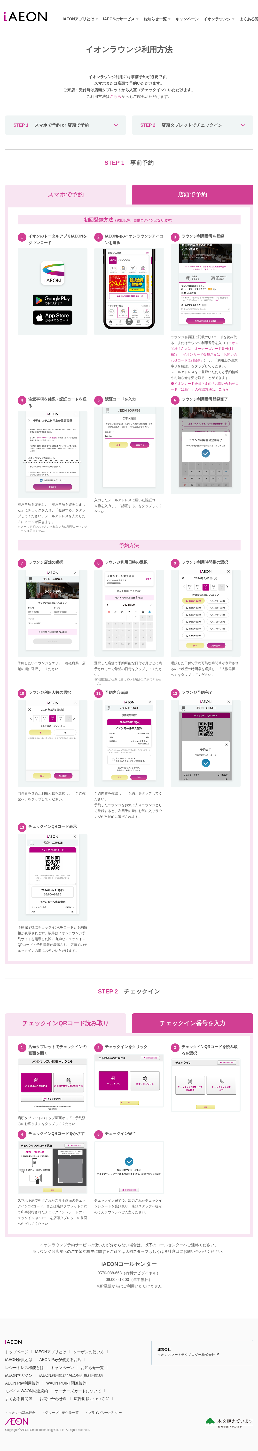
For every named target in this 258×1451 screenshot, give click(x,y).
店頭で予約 (192, 194)
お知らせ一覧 (155, 19)
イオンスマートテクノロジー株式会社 (188, 1355)
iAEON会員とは (18, 1360)
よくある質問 (18, 1399)
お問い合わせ (52, 1399)
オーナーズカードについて (78, 1391)
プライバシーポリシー (105, 1413)
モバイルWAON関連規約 (26, 1391)
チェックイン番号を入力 (192, 1023)
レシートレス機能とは (24, 1368)
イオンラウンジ (217, 19)
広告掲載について (91, 1399)
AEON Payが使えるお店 (60, 1360)
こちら (115, 96)
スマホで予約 (66, 194)
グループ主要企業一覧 (62, 1413)
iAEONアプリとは (78, 19)
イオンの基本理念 (22, 1413)
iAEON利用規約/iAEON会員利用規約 (71, 1375)
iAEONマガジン (18, 1375)
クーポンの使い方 (88, 1352)
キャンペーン (187, 19)
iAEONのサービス (119, 19)
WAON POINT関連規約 (66, 1383)
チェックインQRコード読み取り (65, 1023)
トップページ (16, 1352)
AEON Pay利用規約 (22, 1383)
